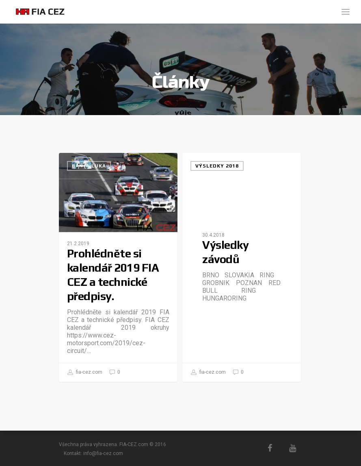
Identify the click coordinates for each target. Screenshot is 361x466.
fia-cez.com (84, 372)
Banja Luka (89, 166)
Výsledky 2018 (217, 166)
